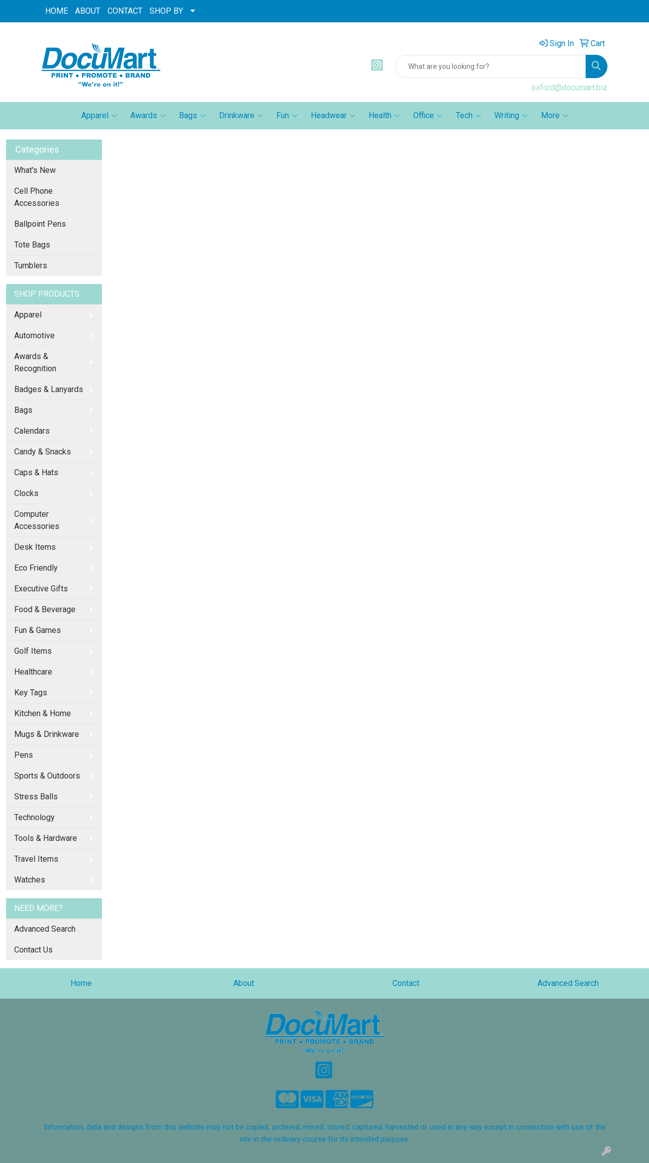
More (554, 116)
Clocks (26, 493)
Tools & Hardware (45, 838)
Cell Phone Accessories (36, 197)
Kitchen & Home (42, 713)
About (243, 983)
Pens (23, 755)
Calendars (32, 431)
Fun (287, 116)
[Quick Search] (490, 66)
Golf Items (33, 651)
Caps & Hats (36, 472)
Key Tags (30, 692)
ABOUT (87, 11)
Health (384, 116)
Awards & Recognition (35, 362)
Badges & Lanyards (48, 389)
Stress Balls (36, 796)
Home (81, 983)
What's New (35, 170)
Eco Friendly (36, 568)
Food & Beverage (45, 609)
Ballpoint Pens (40, 224)
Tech (468, 116)
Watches (29, 880)
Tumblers (30, 265)
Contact (405, 983)
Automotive (34, 335)
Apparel (99, 116)
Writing (511, 116)
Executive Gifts (41, 588)
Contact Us (33, 950)
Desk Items (35, 547)
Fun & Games (37, 630)
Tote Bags (32, 245)
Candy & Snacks (42, 451)
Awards (148, 116)
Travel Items (36, 859)
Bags (192, 116)
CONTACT (124, 11)
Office (428, 116)
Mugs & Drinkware (46, 734)
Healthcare (33, 672)
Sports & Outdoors (47, 776)
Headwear (333, 116)
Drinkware (241, 116)
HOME (56, 11)
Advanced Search (45, 929)
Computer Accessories (36, 520)
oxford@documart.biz (569, 87)
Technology (34, 817)
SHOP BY (166, 11)
